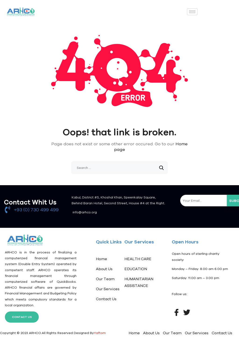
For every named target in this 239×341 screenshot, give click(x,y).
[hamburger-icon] (192, 11)
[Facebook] (176, 311)
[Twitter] (186, 311)
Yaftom (100, 333)
